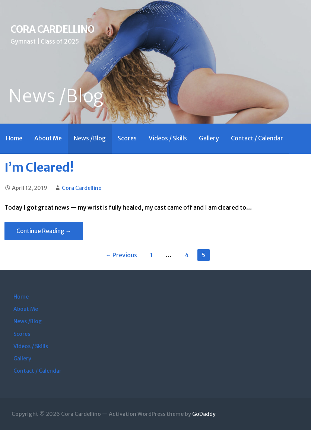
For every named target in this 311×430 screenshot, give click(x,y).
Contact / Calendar (257, 138)
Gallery (209, 138)
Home (14, 138)
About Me (48, 138)
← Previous (121, 255)
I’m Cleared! (39, 167)
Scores (127, 138)
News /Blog (90, 138)
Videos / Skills (168, 138)
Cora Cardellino (52, 29)
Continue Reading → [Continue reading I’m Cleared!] (43, 231)
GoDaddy (204, 414)
